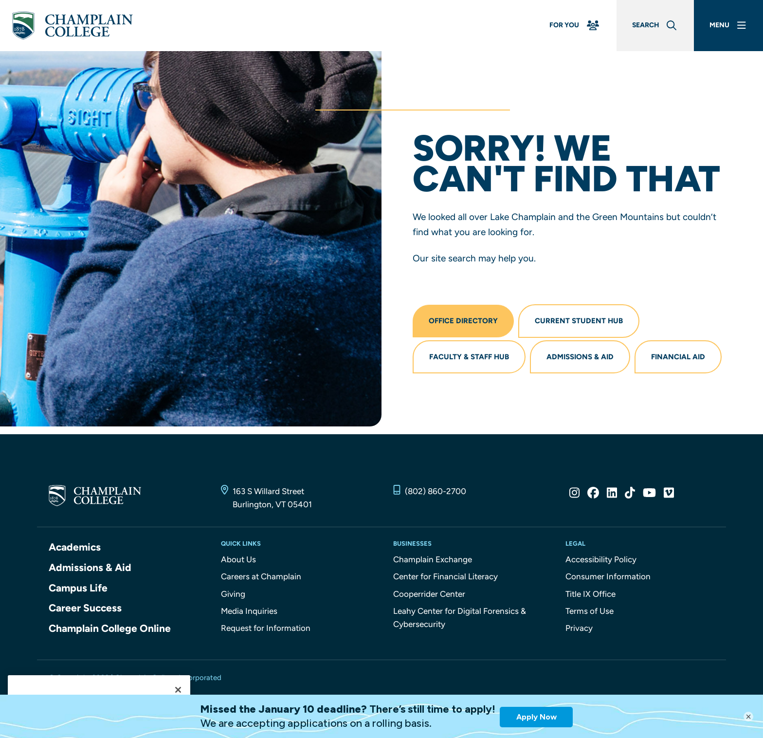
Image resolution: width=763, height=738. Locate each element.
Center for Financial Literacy (445, 576)
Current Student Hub (579, 320)
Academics (75, 547)
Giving (233, 594)
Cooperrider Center (429, 594)
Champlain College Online (110, 628)
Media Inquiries (249, 611)
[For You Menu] (575, 25)
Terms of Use (589, 611)
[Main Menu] (728, 25)
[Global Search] (655, 25)
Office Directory (463, 320)
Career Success (85, 608)
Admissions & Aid (580, 356)
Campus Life (78, 588)
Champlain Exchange (432, 559)
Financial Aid (678, 356)
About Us (238, 559)
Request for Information (265, 628)
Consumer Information (608, 576)
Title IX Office (590, 594)
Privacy (579, 628)
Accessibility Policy (600, 559)
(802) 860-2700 (435, 491)
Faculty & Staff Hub (469, 356)
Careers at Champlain (261, 576)
